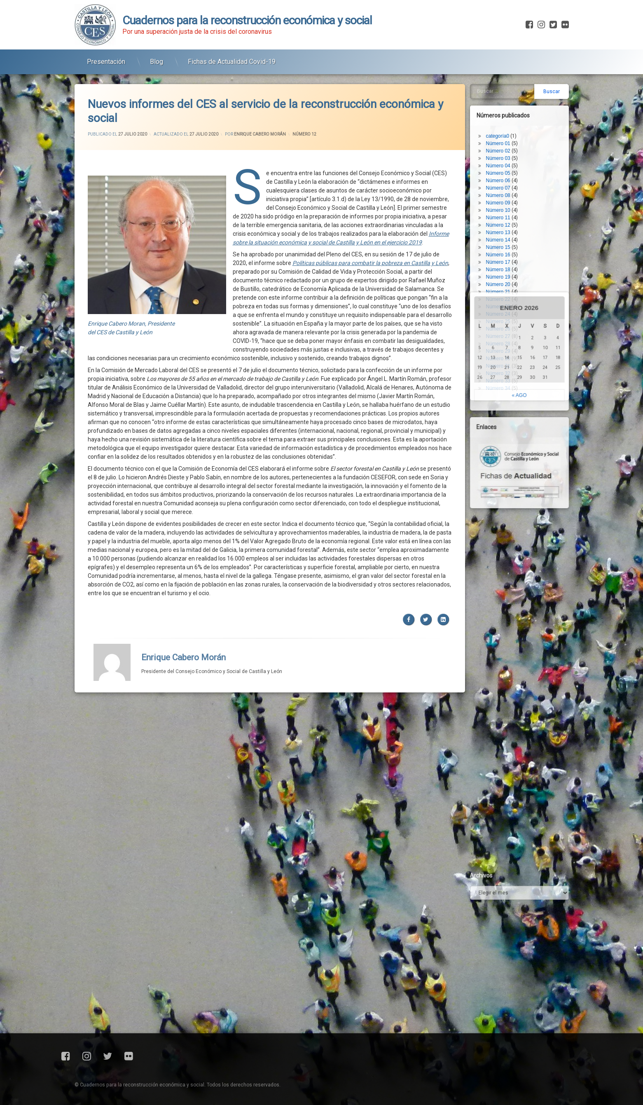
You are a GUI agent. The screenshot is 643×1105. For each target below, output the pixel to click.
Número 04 (504, 117)
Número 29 (504, 302)
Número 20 (504, 236)
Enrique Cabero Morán (260, 98)
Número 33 (504, 332)
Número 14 (504, 191)
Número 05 (504, 124)
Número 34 (504, 340)
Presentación (106, 57)
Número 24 (504, 265)
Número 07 (504, 139)
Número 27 (504, 288)
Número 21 (504, 243)
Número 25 (504, 273)
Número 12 (304, 98)
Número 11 (504, 169)
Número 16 (504, 206)
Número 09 (504, 154)
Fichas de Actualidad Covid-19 (232, 57)
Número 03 (504, 110)
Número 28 (504, 295)
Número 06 (504, 132)
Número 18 (504, 221)
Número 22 (504, 250)
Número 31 (504, 317)
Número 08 (504, 147)
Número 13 (504, 184)
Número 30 (504, 310)
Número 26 (504, 280)
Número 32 (504, 325)
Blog (156, 57)
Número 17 (504, 213)
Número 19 (504, 228)
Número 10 (504, 161)
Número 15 (504, 199)
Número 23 (504, 258)
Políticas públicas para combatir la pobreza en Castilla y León (370, 227)
